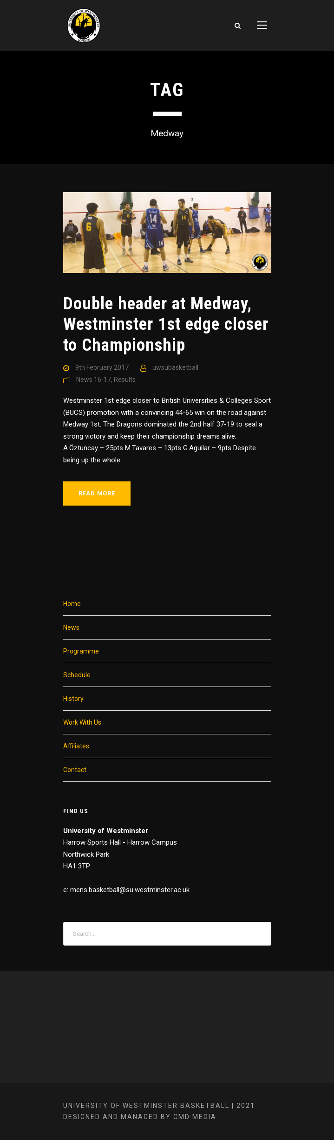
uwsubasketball (175, 367)
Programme (81, 651)
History (73, 698)
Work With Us (82, 722)
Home (72, 603)
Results (125, 379)
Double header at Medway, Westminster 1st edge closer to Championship (166, 324)
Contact (74, 769)
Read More (97, 493)
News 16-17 (93, 379)
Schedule (77, 675)
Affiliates (76, 746)
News (71, 627)
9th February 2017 (102, 367)
